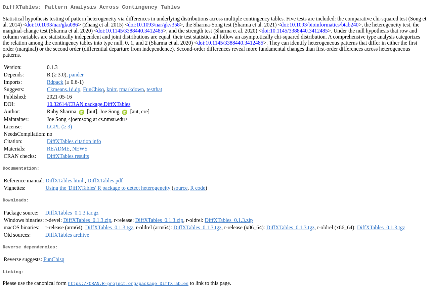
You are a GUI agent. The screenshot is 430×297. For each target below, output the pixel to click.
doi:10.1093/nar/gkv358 (154, 26)
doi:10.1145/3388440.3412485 (130, 32)
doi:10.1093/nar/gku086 (52, 26)
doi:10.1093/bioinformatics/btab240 (320, 26)
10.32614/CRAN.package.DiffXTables (88, 105)
